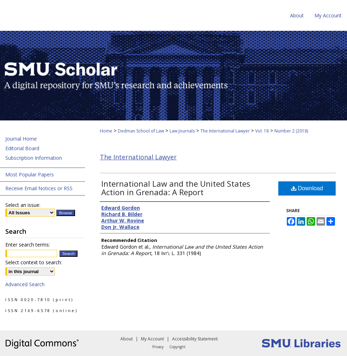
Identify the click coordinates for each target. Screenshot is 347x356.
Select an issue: (22, 205)
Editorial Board (22, 148)
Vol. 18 (262, 131)
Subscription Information (33, 157)
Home (106, 131)
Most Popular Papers (29, 174)
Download (307, 188)
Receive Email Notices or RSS (39, 188)
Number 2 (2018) (291, 131)
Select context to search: (33, 262)
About (126, 339)
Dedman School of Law (141, 131)
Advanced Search (25, 284)
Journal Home (21, 138)
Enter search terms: (27, 244)
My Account (152, 339)
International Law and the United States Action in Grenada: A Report (175, 187)
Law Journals (182, 131)
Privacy (158, 346)
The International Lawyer (225, 131)
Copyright (177, 346)
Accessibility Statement (195, 339)
